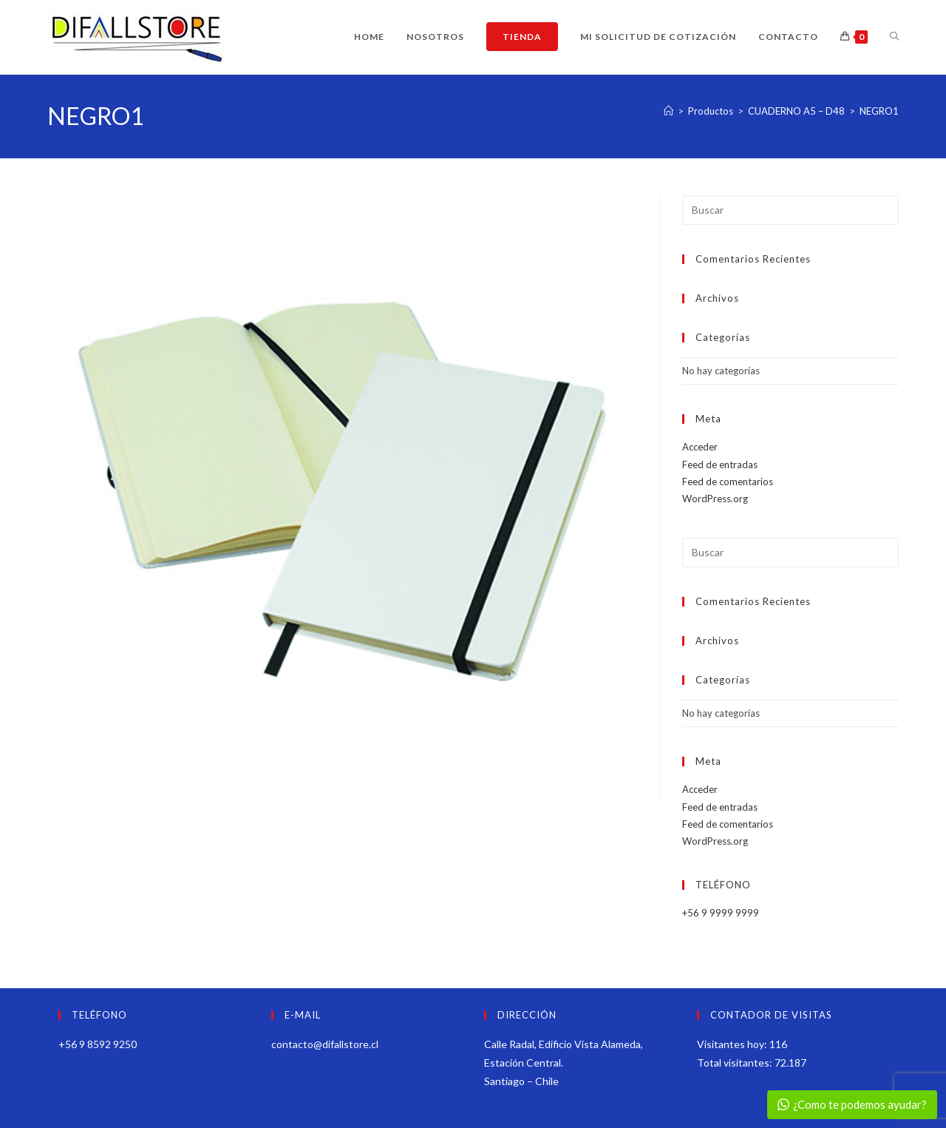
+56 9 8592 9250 (97, 1044)
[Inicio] (668, 111)
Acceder (700, 447)
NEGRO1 (879, 111)
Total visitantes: (736, 1062)
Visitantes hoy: (733, 1044)
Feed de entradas (720, 464)
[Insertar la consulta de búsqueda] (790, 210)
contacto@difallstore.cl (324, 1044)
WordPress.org (715, 498)
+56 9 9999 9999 (720, 913)
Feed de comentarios (727, 481)
